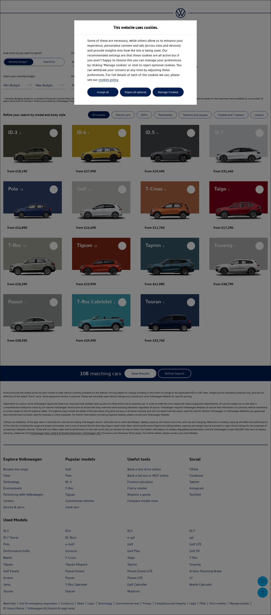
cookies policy (108, 80)
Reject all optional (135, 92)
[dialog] (135, 307)
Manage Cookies (168, 92)
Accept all (103, 92)
